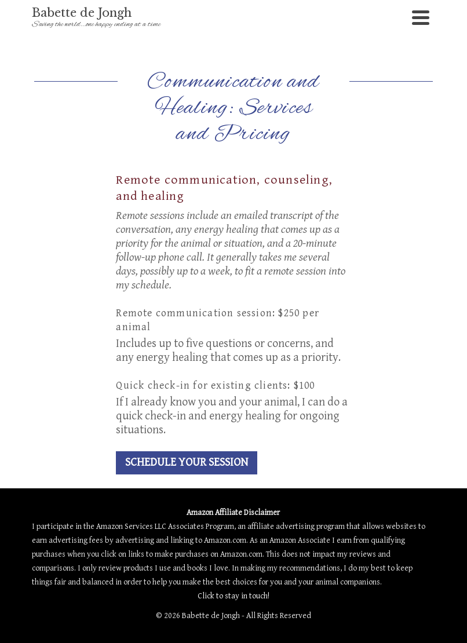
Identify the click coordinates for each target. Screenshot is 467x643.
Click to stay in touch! (233, 596)
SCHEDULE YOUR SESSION (186, 462)
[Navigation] (420, 17)
